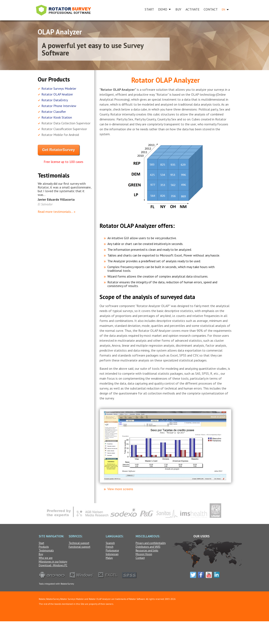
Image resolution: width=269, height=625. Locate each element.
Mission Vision (144, 554)
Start (41, 543)
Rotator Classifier (53, 111)
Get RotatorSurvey (58, 150)
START (149, 9)
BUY (178, 9)
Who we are (46, 558)
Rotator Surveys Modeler (58, 88)
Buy (41, 554)
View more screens (120, 489)
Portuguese (112, 550)
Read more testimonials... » (56, 212)
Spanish (110, 543)
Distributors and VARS (148, 546)
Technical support (79, 543)
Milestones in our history (53, 561)
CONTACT (211, 9)
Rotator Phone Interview (58, 106)
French (109, 546)
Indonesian (112, 554)
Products (44, 546)
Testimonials (46, 550)
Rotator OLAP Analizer (57, 94)
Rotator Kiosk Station (56, 117)
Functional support (79, 546)
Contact (140, 558)
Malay (109, 558)
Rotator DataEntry (54, 100)
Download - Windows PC (53, 565)
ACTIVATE (193, 9)
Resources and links (147, 550)
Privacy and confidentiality (151, 543)
